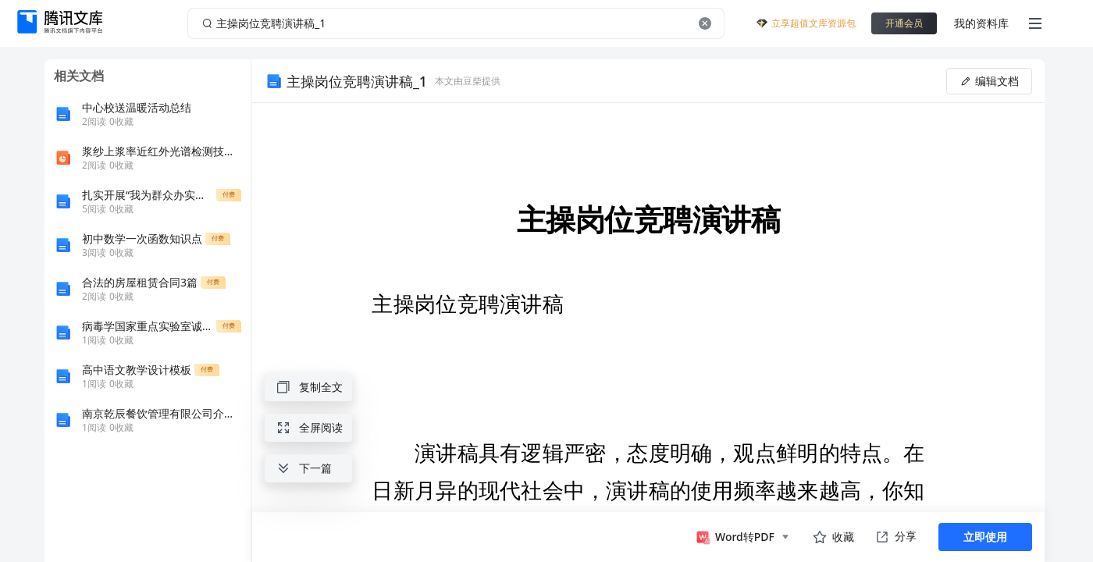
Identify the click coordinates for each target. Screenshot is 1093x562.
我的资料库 (981, 23)
